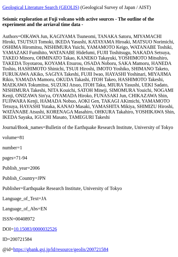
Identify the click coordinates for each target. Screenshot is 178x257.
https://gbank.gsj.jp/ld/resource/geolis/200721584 (60, 249)
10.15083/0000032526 (35, 229)
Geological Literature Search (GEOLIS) (40, 7)
